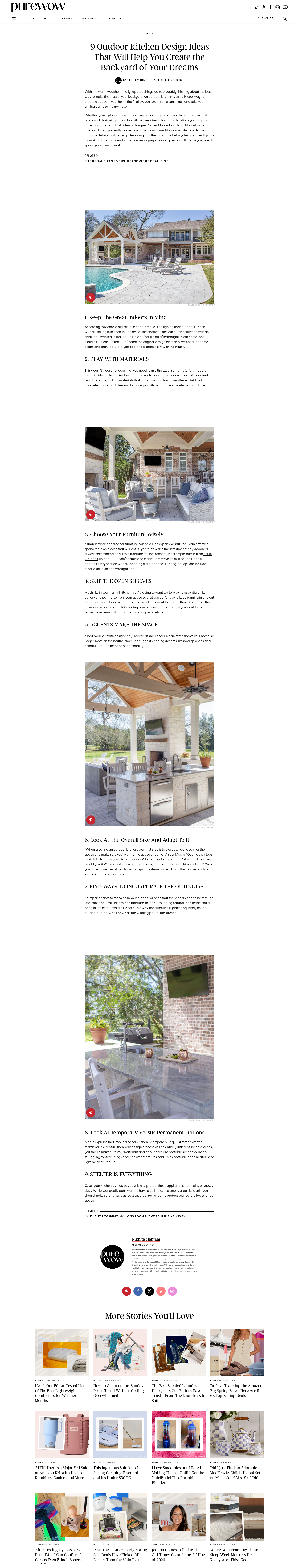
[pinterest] (90, 297)
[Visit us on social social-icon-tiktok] (257, 7)
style (29, 18)
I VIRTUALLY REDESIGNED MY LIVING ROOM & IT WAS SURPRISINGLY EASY (135, 1216)
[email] (172, 1291)
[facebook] (138, 1291)
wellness (89, 18)
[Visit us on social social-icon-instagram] (277, 7)
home (149, 34)
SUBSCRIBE (265, 18)
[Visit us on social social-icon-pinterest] (263, 7)
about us (114, 18)
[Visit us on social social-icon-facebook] (270, 7)
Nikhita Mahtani (138, 80)
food (48, 18)
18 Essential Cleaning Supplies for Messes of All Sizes (126, 161)
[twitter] (149, 1291)
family (67, 18)
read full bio (137, 1275)
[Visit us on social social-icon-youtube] (285, 7)
